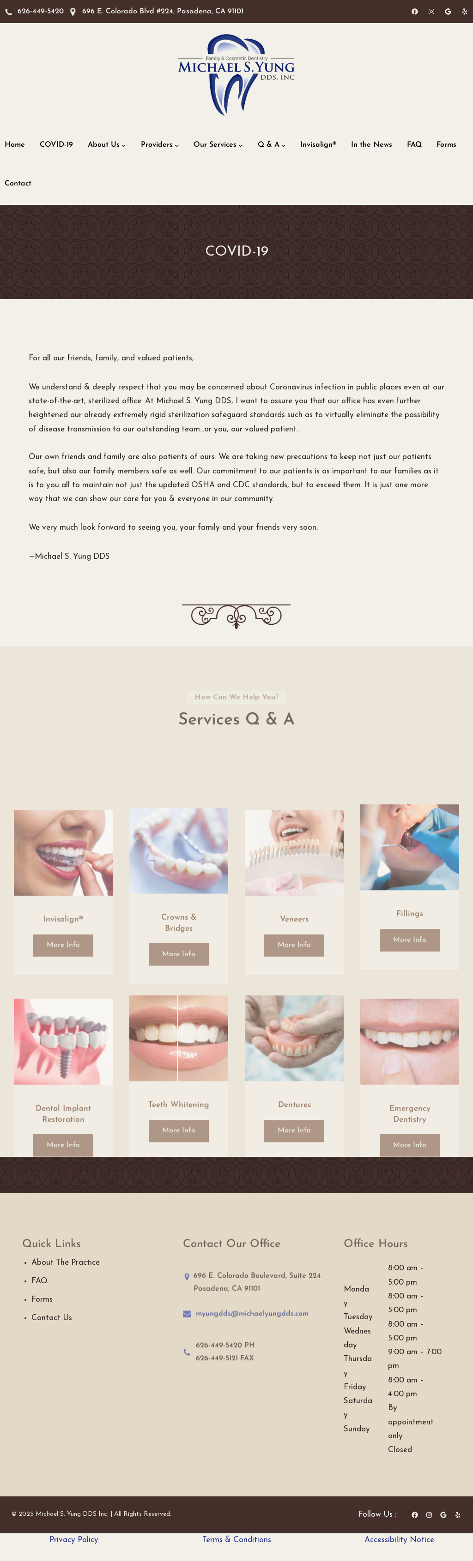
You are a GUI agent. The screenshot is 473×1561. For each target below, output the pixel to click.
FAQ (39, 1281)
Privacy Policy (73, 1540)
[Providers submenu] (177, 145)
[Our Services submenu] (240, 145)
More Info (63, 1007)
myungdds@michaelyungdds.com (252, 1318)
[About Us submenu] (123, 145)
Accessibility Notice (399, 1540)
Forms (42, 1300)
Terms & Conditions (236, 1540)
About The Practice (65, 1263)
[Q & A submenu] (283, 145)
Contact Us (51, 1318)
